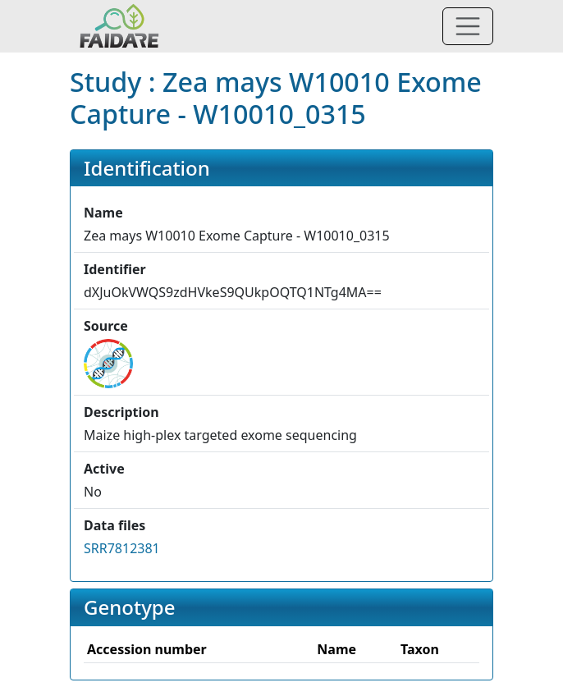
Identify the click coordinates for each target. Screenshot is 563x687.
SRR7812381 (122, 548)
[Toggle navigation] (467, 26)
